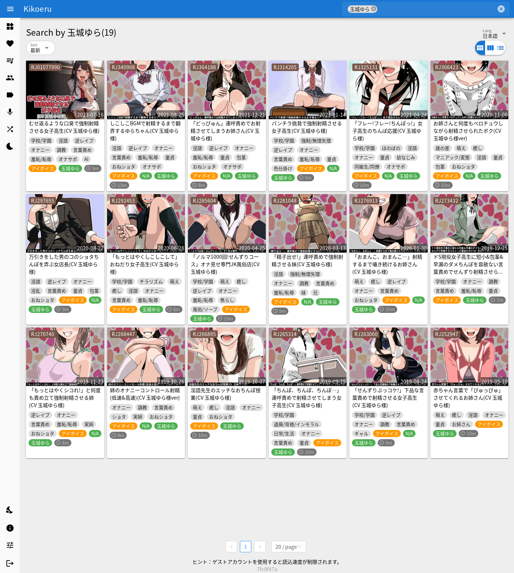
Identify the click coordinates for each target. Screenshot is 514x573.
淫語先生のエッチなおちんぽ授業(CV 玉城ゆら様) (226, 393)
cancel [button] (374, 9)
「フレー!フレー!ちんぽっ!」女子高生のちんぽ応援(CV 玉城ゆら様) (387, 131)
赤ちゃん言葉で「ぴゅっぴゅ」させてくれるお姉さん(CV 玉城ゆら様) (468, 397)
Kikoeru (38, 8)
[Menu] (10, 9)
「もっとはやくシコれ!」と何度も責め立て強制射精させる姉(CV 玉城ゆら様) (65, 397)
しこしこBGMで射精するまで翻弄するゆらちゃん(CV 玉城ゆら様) (145, 131)
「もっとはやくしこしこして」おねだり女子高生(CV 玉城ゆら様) (145, 264)
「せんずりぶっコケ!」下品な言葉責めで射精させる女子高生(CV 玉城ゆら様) (388, 397)
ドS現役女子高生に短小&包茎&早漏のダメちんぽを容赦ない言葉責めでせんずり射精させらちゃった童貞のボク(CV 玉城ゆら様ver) (468, 271)
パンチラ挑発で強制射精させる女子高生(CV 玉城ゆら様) (307, 127)
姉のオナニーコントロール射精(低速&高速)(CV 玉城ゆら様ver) (145, 393)
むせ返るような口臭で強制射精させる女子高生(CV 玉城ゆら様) (64, 127)
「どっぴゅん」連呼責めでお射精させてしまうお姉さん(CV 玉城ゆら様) (226, 131)
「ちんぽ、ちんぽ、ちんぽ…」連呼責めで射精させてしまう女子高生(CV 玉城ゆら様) (307, 397)
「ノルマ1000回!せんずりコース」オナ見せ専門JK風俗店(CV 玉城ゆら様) (225, 264)
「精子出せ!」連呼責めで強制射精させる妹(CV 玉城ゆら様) (307, 260)
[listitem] (10, 26)
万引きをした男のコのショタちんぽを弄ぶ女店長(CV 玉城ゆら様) (64, 264)
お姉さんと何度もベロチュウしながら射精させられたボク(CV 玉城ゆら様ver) (468, 131)
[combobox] (437, 9)
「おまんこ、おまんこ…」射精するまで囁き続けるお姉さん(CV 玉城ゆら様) (387, 264)
